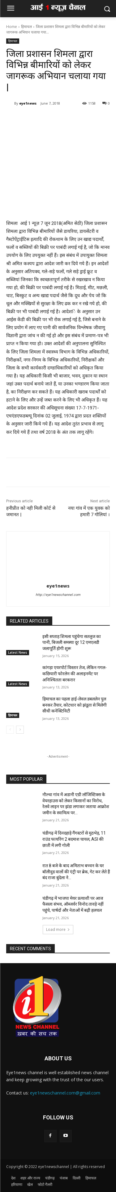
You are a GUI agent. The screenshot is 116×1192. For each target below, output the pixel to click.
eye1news (28, 103)
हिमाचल (26, 26)
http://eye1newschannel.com (58, 595)
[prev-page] (10, 730)
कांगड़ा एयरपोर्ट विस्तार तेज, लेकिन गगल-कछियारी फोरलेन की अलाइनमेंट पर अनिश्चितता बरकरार (74, 673)
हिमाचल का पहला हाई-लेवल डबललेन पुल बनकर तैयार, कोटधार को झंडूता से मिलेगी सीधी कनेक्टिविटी (74, 704)
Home (11, 26)
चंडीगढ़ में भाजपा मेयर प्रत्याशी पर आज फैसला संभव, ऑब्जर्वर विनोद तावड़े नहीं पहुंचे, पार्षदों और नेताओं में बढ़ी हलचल (73, 904)
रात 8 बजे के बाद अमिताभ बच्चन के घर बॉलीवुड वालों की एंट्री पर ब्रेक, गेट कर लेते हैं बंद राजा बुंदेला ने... (76, 871)
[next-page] (20, 730)
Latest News (17, 652)
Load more (58, 929)
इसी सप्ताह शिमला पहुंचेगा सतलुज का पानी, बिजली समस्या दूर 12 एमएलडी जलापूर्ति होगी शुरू (71, 642)
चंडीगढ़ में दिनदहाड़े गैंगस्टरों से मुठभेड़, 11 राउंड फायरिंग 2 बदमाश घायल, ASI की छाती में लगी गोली (74, 839)
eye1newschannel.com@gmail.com (65, 1093)
